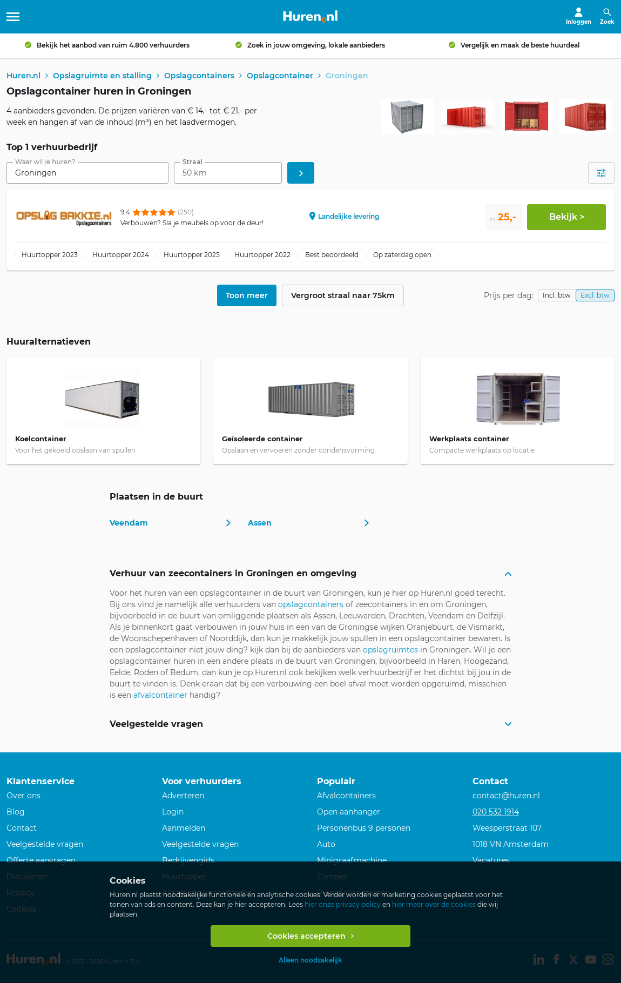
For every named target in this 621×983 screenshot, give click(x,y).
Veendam (129, 523)
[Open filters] (601, 174)
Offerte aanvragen (41, 860)
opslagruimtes (390, 651)
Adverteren (183, 795)
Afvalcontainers (346, 795)
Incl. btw (557, 296)
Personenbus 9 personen (363, 828)
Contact (21, 828)
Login (173, 812)
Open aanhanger (348, 812)
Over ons (23, 795)
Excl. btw (595, 296)
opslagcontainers (310, 605)
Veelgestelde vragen (44, 844)
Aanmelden (183, 828)
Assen (260, 523)
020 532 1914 (496, 812)
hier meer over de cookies (434, 904)
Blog (15, 812)
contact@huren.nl (506, 795)
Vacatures (491, 860)
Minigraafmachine (352, 860)
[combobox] (87, 174)
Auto (326, 844)
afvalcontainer (160, 696)
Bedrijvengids (188, 860)
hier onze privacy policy (343, 904)
